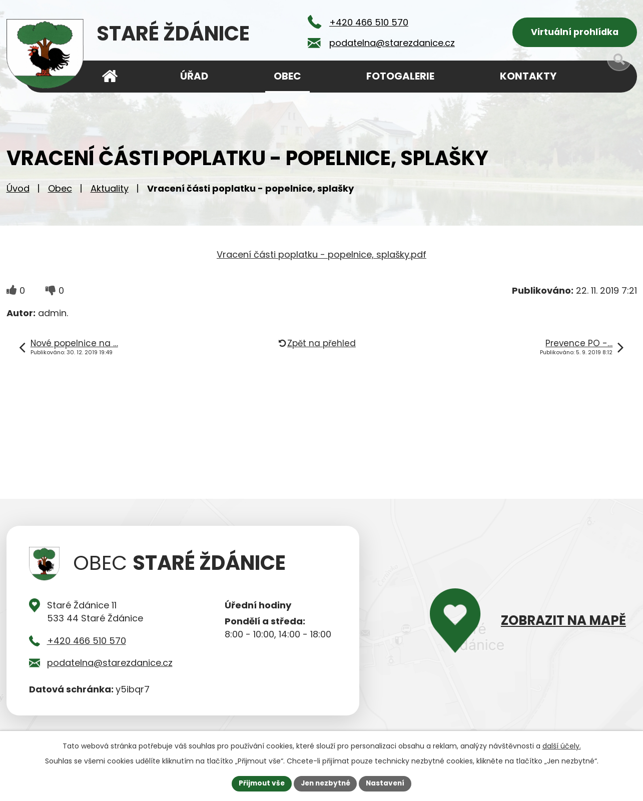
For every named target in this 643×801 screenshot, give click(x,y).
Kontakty (528, 76)
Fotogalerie (400, 76)
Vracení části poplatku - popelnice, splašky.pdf (321, 256)
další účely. (561, 745)
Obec (60, 190)
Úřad (194, 76)
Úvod (18, 190)
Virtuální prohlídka (574, 33)
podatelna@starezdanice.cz (110, 664)
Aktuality (110, 190)
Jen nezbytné (325, 783)
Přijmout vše (259, 783)
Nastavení (388, 783)
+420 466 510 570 (86, 642)
